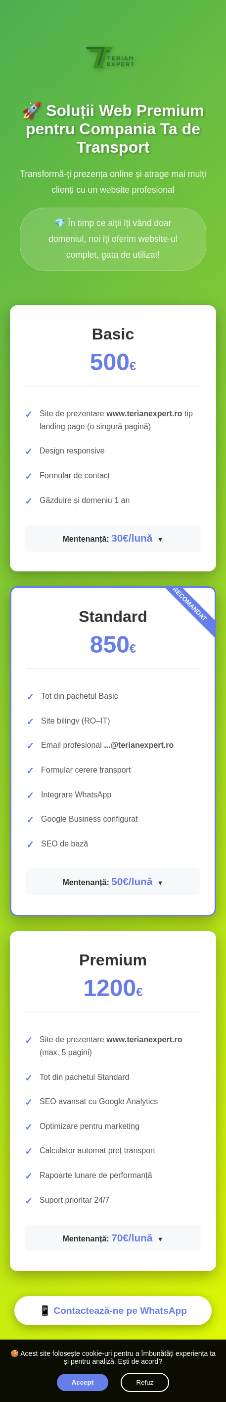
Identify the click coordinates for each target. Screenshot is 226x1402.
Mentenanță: (108, 538)
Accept (82, 1382)
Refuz (145, 1382)
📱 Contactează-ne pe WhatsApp (113, 1310)
